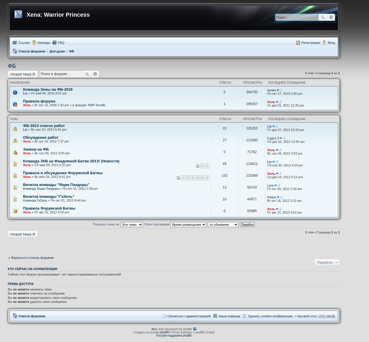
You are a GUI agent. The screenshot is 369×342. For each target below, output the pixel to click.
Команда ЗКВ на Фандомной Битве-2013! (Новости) (71, 161)
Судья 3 (273, 138)
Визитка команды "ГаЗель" (48, 196)
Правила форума (39, 101)
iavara (271, 90)
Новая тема (20, 74)
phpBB (164, 332)
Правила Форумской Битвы (49, 208)
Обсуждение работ (41, 137)
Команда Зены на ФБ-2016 (48, 89)
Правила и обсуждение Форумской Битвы (63, 173)
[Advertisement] (54, 245)
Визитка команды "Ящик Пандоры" (56, 185)
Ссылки (24, 42)
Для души (57, 51)
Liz (25, 93)
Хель (27, 105)
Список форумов (31, 51)
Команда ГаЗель (35, 200)
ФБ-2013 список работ (44, 126)
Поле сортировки (175, 224)
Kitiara (271, 197)
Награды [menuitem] (43, 42)
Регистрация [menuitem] (311, 42)
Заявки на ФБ (36, 149)
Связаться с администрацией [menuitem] (188, 316)
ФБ (71, 51)
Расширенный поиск (331, 17)
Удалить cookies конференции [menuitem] (270, 316)
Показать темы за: (118, 224)
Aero (154, 329)
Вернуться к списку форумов (32, 257)
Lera (270, 185)
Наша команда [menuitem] (229, 316)
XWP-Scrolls (97, 105)
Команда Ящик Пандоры (41, 188)
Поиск (323, 17)
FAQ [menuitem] (61, 42)
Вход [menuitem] (331, 42)
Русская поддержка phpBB (173, 335)
